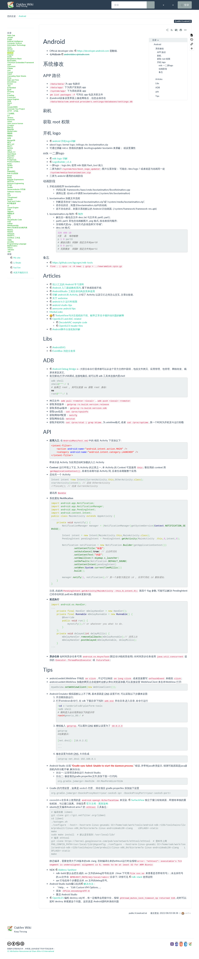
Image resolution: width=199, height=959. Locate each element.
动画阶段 (163, 69)
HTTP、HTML (13, 111)
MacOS (10, 127)
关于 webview (60, 298)
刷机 (159, 55)
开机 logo (161, 62)
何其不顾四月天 (20, 272)
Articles (159, 79)
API (157, 92)
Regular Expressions (15, 179)
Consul (10, 72)
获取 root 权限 (163, 59)
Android (22, 16)
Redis (9, 178)
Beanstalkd (11, 61)
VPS (9, 218)
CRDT (9, 74)
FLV (8, 93)
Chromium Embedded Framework (20, 62)
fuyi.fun (16, 267)
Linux (9, 47)
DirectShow (11, 82)
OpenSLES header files (71, 325)
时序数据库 (11, 203)
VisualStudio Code (14, 220)
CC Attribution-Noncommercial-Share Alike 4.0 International (30, 951)
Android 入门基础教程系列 (66, 287)
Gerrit (9, 103)
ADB (157, 87)
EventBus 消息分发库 (63, 350)
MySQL (10, 148)
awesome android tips (64, 308)
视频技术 (10, 213)
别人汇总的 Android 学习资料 (68, 284)
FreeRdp (10, 95)
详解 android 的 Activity (65, 294)
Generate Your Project (16, 109)
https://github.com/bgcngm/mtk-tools (72, 262)
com (9, 70)
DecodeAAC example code (73, 322)
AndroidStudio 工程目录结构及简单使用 (73, 291)
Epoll (9, 90)
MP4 (9, 142)
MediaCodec (12, 131)
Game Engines (13, 99)
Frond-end (11, 97)
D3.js (9, 78)
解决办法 (88, 883)
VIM (8, 216)
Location (10, 125)
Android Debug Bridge (64, 368)
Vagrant (10, 211)
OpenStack (11, 154)
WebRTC (11, 236)
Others (10, 248)
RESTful (10, 181)
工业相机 (10, 113)
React (9, 176)
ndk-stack (137, 876)
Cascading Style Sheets (16, 76)
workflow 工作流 (13, 238)
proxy (9, 164)
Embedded (11, 88)
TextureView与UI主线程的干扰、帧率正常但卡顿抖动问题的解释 (89, 315)
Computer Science (14, 43)
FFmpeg (10, 91)
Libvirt (9, 121)
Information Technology (16, 45)
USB (9, 209)
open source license (15, 123)
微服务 (10, 133)
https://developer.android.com (93, 50)
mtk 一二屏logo (166, 65)
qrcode (10, 167)
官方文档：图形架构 (97, 803)
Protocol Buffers (13, 162)
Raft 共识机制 (12, 173)
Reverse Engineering (15, 183)
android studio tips (62, 305)
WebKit (10, 232)
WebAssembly (13, 225)
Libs (157, 83)
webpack (10, 234)
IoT (8, 116)
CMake (10, 68)
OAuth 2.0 (11, 152)
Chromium (11, 66)
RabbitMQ (11, 171)
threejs (10, 199)
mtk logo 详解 (59, 158)
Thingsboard (12, 197)
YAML (9, 240)
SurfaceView (137, 799)
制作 (80, 213)
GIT (8, 105)
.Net (8, 86)
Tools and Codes (13, 201)
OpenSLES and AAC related (66, 318)
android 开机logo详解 (64, 141)
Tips (157, 96)
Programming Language (16, 244)
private (10, 37)
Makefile (10, 129)
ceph (9, 64)
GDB (9, 101)
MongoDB (11, 140)
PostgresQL (12, 160)
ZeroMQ (10, 242)
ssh (8, 194)
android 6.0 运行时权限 (64, 301)
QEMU (10, 165)
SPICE (10, 49)
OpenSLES (58, 897)
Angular (10, 55)
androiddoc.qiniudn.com (76, 54)
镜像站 (10, 136)
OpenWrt (10, 156)
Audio (9, 57)
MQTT (9, 146)
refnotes (11, 250)
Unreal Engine (13, 208)
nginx (9, 150)
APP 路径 (161, 52)
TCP (9, 195)
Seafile (10, 187)
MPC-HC (10, 144)
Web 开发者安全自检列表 (17, 228)
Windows (11, 51)
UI (8, 206)
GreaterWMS (12, 107)
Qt (8, 169)
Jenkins (10, 118)
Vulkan (10, 223)
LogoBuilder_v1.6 (61, 161)
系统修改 (159, 48)
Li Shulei (17, 262)
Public (9, 39)
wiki (9, 252)
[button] (162, 5)
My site (16, 257)
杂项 (9, 138)
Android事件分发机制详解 (66, 329)
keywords (11, 120)
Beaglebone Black (14, 59)
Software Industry (14, 192)
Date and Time (13, 80)
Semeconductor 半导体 (16, 189)
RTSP (9, 185)
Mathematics (12, 246)
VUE (9, 222)
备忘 (161, 72)
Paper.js (10, 158)
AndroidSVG (59, 347)
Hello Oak (11, 35)
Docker (10, 84)
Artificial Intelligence (15, 41)
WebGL (10, 230)
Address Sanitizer (67, 869)
